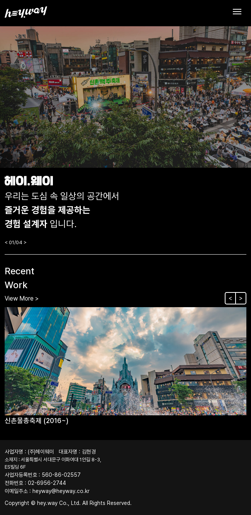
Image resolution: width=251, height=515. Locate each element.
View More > (22, 298)
